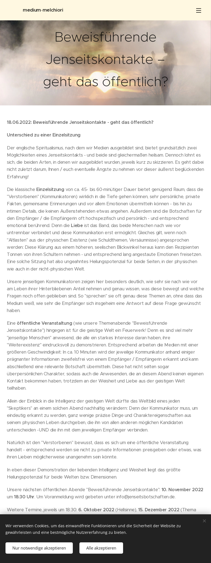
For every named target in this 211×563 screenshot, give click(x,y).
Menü (198, 10)
